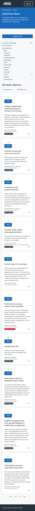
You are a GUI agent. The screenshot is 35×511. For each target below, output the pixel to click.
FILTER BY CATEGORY (9, 43)
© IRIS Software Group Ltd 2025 (12, 508)
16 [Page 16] (15, 496)
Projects (16, 244)
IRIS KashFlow (6, 10)
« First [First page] (10, 496)
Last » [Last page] (24, 496)
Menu (28, 4)
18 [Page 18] (20, 496)
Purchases (21, 244)
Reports (16, 131)
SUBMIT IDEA (17, 36)
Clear (31, 43)
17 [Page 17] (17, 496)
